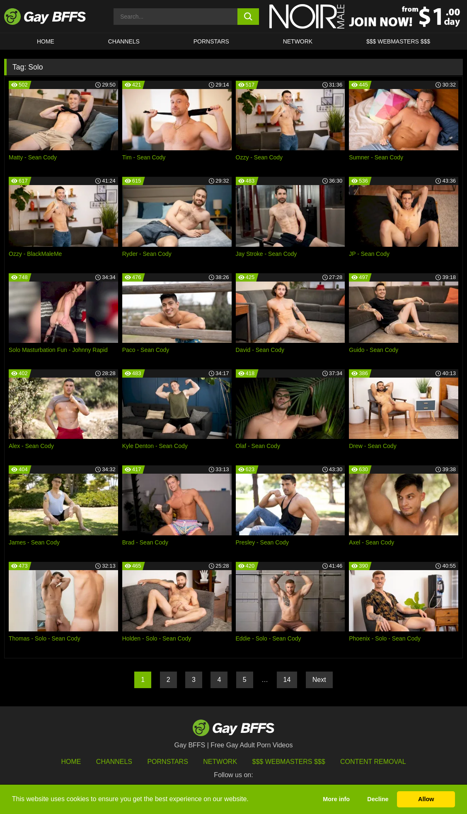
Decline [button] (377, 799)
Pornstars (167, 761)
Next (319, 679)
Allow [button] (426, 799)
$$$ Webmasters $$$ (398, 41)
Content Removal (373, 761)
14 (287, 679)
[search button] (248, 16)
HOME (45, 41)
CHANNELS (124, 41)
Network (298, 41)
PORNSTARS (211, 41)
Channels (114, 761)
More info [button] (336, 799)
